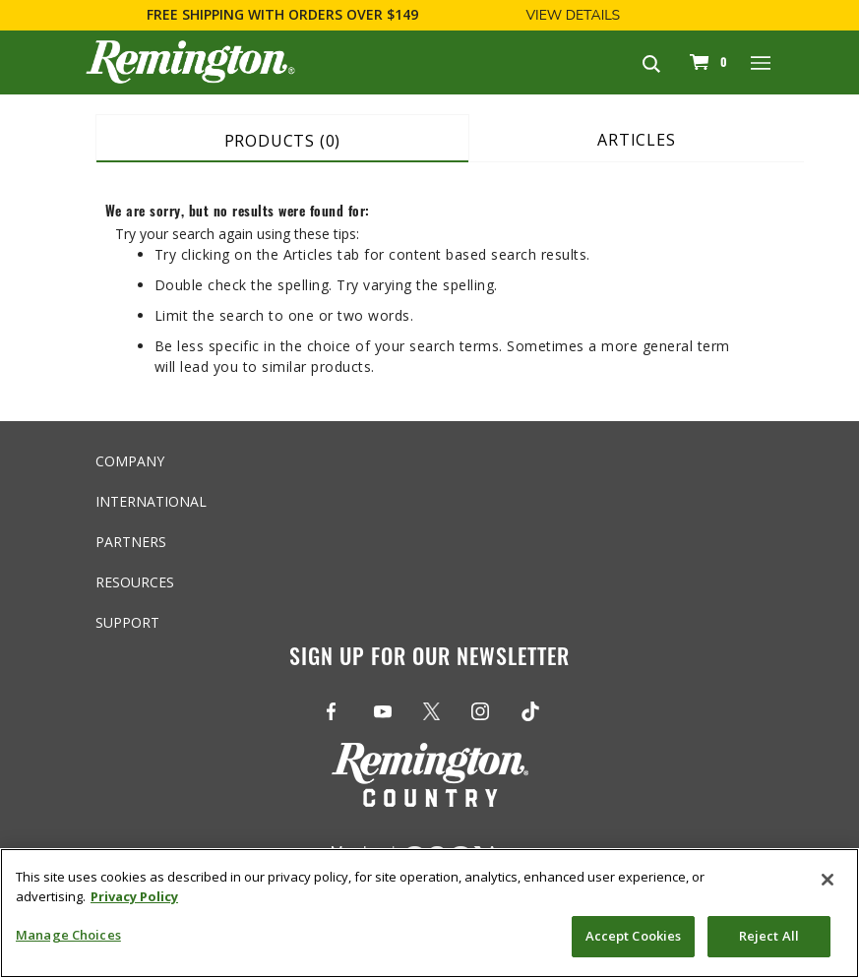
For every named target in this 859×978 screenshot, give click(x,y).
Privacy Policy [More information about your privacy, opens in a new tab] (134, 896)
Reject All (769, 936)
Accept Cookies (633, 936)
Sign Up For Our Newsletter (429, 655)
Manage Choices (68, 935)
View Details (572, 15)
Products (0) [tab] (282, 141)
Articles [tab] (636, 140)
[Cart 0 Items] (705, 62)
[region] (429, 913)
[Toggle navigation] (761, 62)
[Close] (827, 879)
